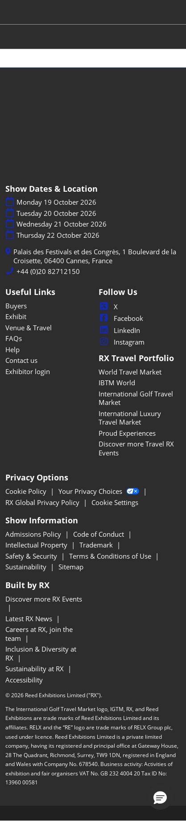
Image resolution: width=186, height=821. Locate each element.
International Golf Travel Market (136, 398)
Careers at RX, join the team (39, 634)
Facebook (121, 318)
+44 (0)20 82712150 (48, 271)
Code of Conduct (99, 534)
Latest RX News (29, 618)
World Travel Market (130, 371)
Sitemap (70, 566)
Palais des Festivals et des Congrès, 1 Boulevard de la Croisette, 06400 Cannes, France (94, 256)
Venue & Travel (28, 327)
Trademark (97, 544)
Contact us (21, 360)
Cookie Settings (114, 502)
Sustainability (26, 566)
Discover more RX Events (43, 598)
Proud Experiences (127, 433)
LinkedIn (119, 330)
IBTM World (117, 382)
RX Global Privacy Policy (43, 502)
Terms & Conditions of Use (111, 556)
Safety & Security (32, 556)
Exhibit (15, 316)
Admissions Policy (34, 534)
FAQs (13, 338)
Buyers (16, 305)
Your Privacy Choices (99, 491)
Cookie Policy (26, 491)
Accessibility (24, 679)
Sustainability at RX (35, 668)
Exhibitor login (27, 371)
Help (12, 349)
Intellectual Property (37, 544)
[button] (160, 797)
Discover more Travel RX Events (136, 448)
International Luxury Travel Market (130, 418)
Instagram (122, 341)
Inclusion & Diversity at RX (40, 653)
